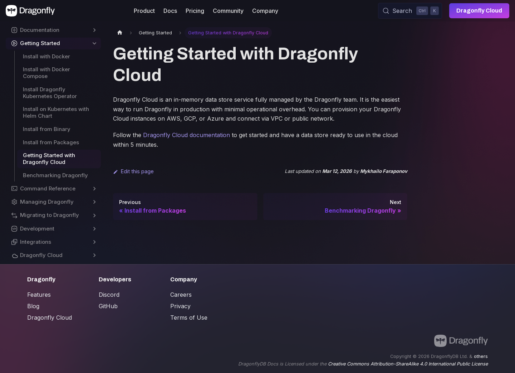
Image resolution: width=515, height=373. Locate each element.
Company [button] (265, 10)
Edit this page (133, 171)
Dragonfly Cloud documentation (186, 135)
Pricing (195, 10)
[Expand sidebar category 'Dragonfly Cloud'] (94, 255)
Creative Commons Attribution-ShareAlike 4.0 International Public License (408, 364)
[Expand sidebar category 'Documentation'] (94, 30)
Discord (109, 294)
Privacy (180, 306)
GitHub (108, 306)
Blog (33, 306)
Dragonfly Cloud (479, 11)
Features (39, 294)
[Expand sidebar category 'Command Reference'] (94, 189)
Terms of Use (188, 317)
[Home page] (120, 32)
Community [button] (228, 10)
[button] (53, 202)
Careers (181, 294)
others (481, 356)
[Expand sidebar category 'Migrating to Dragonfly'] (94, 215)
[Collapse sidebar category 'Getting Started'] (94, 43)
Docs (170, 10)
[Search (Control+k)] (410, 11)
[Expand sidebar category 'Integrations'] (94, 242)
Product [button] (144, 10)
